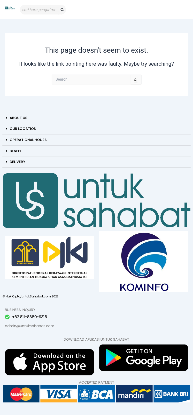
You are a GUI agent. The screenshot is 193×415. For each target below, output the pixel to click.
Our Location (23, 128)
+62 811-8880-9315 (29, 317)
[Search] (62, 9)
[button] (96, 118)
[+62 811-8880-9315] (7, 317)
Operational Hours (28, 139)
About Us (18, 117)
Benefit (16, 150)
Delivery (17, 161)
